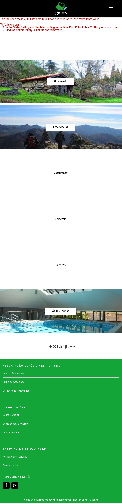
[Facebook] (6, 485)
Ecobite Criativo (90, 499)
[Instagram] (14, 485)
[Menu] (111, 7)
